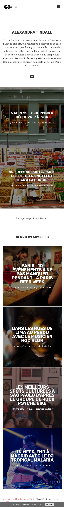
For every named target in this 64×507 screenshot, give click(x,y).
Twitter (33, 499)
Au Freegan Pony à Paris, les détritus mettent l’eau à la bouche (32, 176)
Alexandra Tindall (46, 122)
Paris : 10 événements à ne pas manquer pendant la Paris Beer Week (32, 274)
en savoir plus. (37, 504)
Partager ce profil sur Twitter (32, 218)
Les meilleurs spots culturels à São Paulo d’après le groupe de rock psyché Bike (32, 395)
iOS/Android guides (11, 499)
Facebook (24, 499)
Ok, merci (49, 504)
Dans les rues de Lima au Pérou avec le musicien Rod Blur (32, 334)
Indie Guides (45, 287)
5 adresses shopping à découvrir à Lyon (32, 115)
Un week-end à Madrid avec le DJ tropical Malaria (32, 456)
